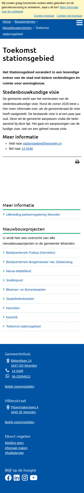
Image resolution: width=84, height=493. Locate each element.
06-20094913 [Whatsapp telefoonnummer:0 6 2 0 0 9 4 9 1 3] (21, 376)
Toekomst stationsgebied (23, 326)
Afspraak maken (16, 448)
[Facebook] (8, 480)
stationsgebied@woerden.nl (42, 143)
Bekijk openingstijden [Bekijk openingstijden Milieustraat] (19, 422)
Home (6, 21)
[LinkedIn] (16, 480)
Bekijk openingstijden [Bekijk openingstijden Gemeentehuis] (19, 386)
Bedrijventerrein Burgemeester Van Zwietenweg (39, 262)
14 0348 (27, 148)
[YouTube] (33, 480)
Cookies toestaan (44, 15)
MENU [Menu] (79, 22)
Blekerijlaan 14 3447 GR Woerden (21, 363)
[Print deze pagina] (77, 162)
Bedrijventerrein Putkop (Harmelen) (30, 252)
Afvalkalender (14, 453)
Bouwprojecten (25, 21)
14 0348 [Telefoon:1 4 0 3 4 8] (17, 371)
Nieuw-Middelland (18, 271)
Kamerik (11, 317)
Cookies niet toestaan (69, 15)
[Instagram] (25, 480)
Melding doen (14, 443)
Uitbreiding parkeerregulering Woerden (33, 214)
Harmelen (13, 308)
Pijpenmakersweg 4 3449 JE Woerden (21, 409)
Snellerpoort (14, 280)
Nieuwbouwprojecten (17, 28)
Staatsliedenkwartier (20, 299)
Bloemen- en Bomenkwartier (26, 289)
